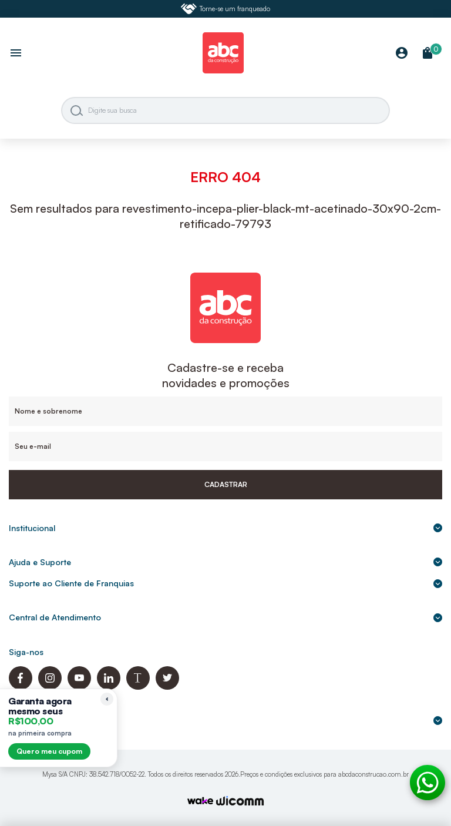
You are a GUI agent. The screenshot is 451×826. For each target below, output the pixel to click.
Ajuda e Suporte (225, 562)
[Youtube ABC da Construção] (79, 686)
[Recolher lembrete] (106, 699)
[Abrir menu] (16, 54)
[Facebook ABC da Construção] (20, 686)
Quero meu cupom (49, 751)
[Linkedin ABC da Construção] (108, 686)
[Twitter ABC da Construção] (167, 686)
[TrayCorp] (200, 802)
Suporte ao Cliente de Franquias (225, 583)
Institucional (225, 528)
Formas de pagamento (225, 721)
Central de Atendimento (225, 617)
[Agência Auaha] (240, 802)
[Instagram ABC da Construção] (50, 686)
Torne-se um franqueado (225, 9)
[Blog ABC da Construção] (138, 686)
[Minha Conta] (402, 54)
